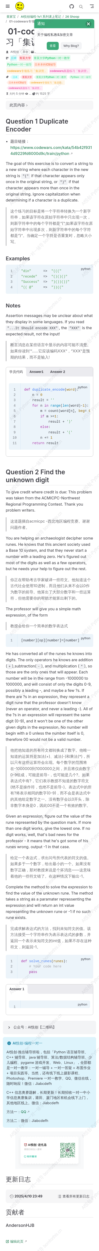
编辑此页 (14, 1241)
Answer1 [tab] (36, 372)
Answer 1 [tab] (16, 989)
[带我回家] (21, 6)
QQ (23, 1112)
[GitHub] (72, 6)
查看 (53, 46)
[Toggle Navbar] (91, 6)
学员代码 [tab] (16, 372)
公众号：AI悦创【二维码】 (34, 1027)
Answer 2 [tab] (57, 372)
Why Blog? (71, 46)
